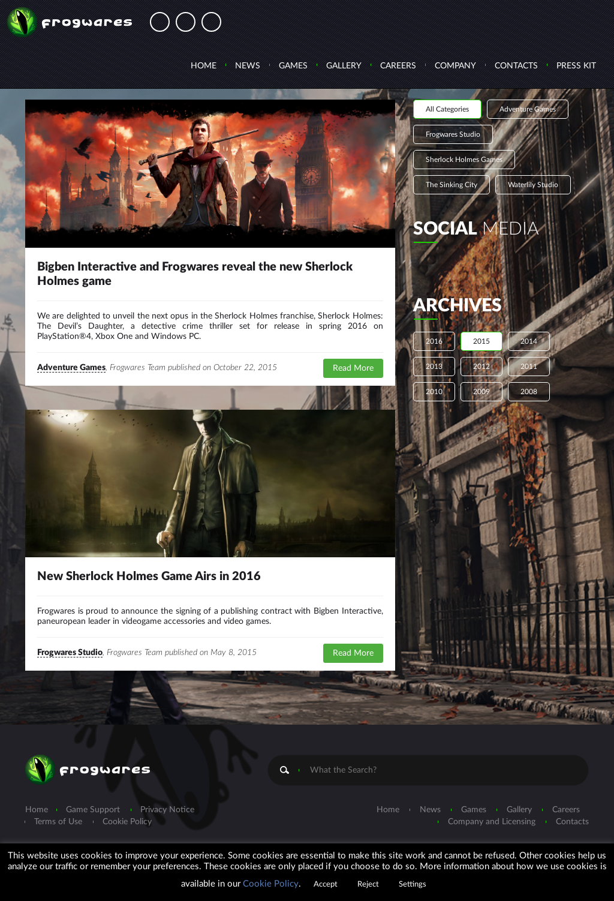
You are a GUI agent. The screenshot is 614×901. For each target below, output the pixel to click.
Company (455, 66)
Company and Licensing (491, 822)
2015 (481, 341)
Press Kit (576, 66)
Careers (398, 66)
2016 (434, 341)
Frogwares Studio (70, 652)
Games (293, 66)
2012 (481, 366)
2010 (434, 391)
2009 (481, 391)
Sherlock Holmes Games (464, 159)
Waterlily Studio (533, 184)
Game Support (93, 810)
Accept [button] (326, 884)
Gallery (344, 66)
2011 (528, 366)
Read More (353, 368)
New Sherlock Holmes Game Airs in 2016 (149, 576)
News (247, 66)
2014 (528, 341)
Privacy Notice (167, 810)
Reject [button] (368, 884)
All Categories (447, 109)
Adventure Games (71, 368)
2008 (528, 391)
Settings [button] (412, 884)
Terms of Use (58, 822)
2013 (434, 366)
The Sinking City (451, 184)
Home (203, 66)
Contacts (516, 66)
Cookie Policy (127, 822)
